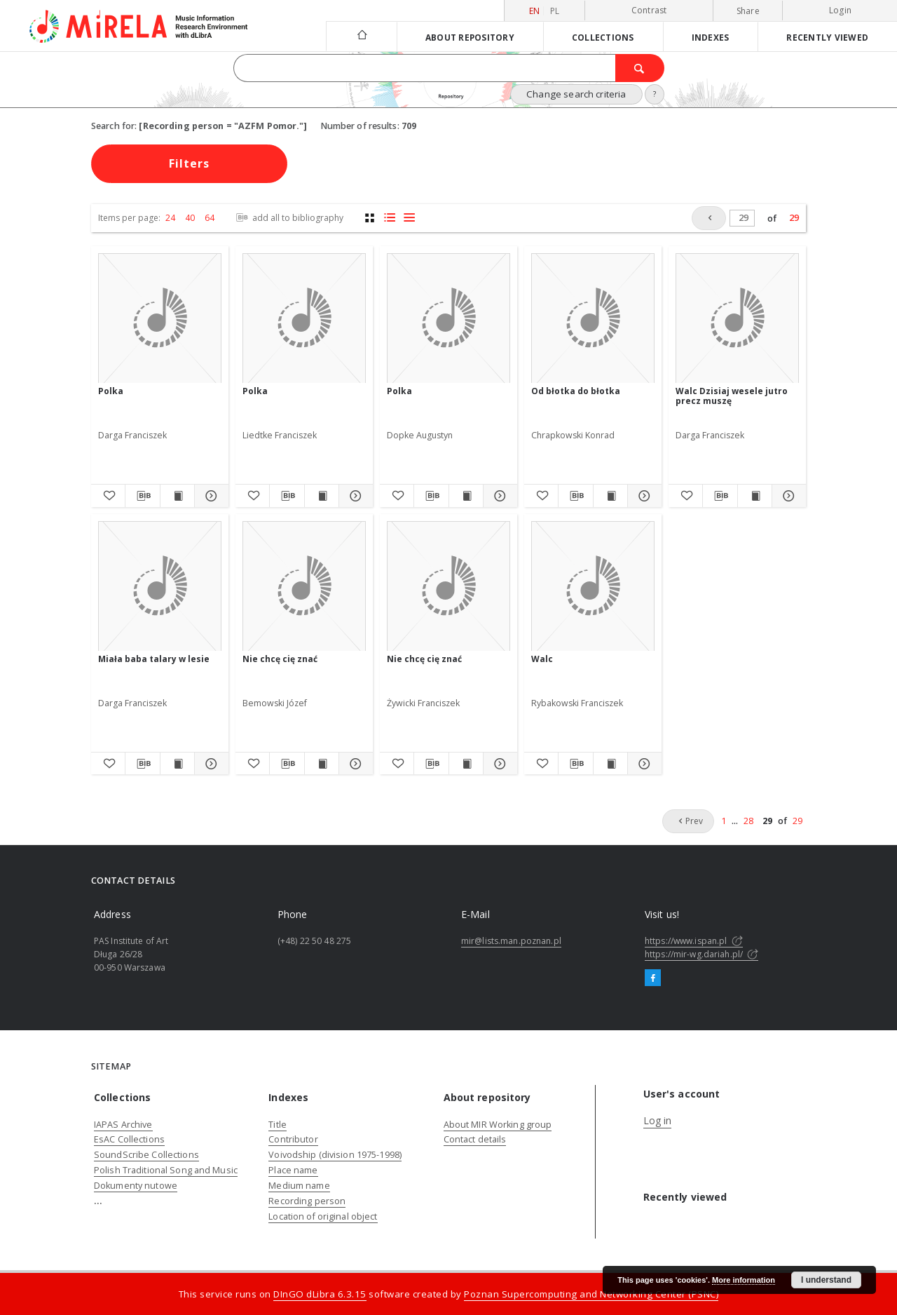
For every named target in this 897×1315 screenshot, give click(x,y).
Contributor (292, 1139)
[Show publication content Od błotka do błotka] (610, 496)
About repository (469, 37)
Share (748, 11)
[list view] (409, 217)
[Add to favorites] (108, 496)
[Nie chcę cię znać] (304, 587)
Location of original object (322, 1216)
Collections (603, 37)
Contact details (475, 1139)
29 (794, 218)
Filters (189, 163)
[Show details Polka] (209, 496)
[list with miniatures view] (389, 217)
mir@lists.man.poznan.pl (511, 941)
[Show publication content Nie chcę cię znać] (321, 764)
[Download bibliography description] (142, 496)
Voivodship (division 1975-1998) (335, 1155)
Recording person (306, 1201)
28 (748, 821)
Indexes (711, 37)
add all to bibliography (288, 218)
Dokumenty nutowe (135, 1186)
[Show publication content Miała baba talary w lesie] (177, 764)
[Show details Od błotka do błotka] (642, 496)
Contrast (649, 10)
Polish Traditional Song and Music (166, 1170)
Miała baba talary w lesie (154, 659)
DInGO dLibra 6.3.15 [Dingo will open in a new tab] (320, 1294)
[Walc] (593, 587)
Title (277, 1125)
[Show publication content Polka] (177, 496)
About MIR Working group (498, 1125)
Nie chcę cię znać (279, 659)
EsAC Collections (129, 1139)
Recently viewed (827, 37)
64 (209, 218)
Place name (292, 1170)
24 (170, 218)
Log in (657, 1120)
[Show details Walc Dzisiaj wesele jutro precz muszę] (787, 496)
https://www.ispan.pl (694, 941)
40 (190, 218)
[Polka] (160, 319)
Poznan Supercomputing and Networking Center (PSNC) (591, 1294)
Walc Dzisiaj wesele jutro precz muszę (732, 396)
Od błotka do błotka (575, 391)
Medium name (298, 1186)
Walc (542, 659)
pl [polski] (555, 10)
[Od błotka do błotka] (593, 319)
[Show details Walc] (642, 764)
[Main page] (361, 36)
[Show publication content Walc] (610, 764)
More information (743, 1280)
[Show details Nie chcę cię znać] (354, 764)
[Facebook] (653, 978)
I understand (826, 1280)
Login (840, 10)
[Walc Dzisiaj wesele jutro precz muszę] (737, 319)
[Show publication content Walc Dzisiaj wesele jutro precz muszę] (755, 496)
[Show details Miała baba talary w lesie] (209, 764)
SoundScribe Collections (146, 1155)
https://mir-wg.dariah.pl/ (701, 954)
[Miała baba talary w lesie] (160, 587)
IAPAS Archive (123, 1125)
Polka (110, 391)
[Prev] (709, 218)
